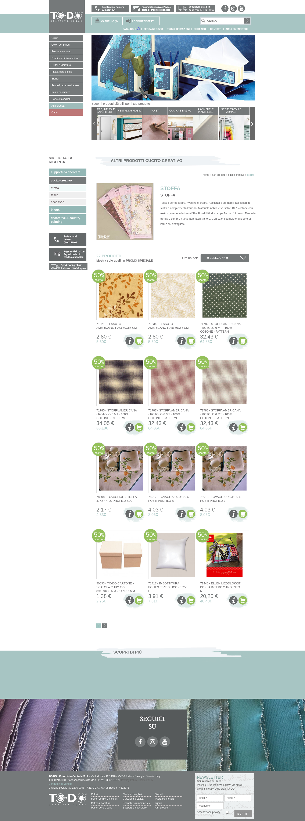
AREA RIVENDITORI (236, 29)
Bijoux (158, 803)
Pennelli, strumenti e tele (137, 803)
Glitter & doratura (100, 803)
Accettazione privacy (208, 812)
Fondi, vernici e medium (104, 798)
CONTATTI (215, 29)
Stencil (158, 794)
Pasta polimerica (164, 798)
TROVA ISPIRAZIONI (178, 29)
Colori (94, 794)
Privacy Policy (129, 780)
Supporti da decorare (135, 807)
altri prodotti (218, 174)
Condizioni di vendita (60, 783)
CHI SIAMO (200, 29)
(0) (109, 21)
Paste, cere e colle (101, 807)
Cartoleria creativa (133, 798)
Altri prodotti (161, 807)
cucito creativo (236, 174)
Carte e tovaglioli (132, 794)
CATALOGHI (130, 28)
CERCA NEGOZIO (153, 29)
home (206, 174)
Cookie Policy (145, 780)
